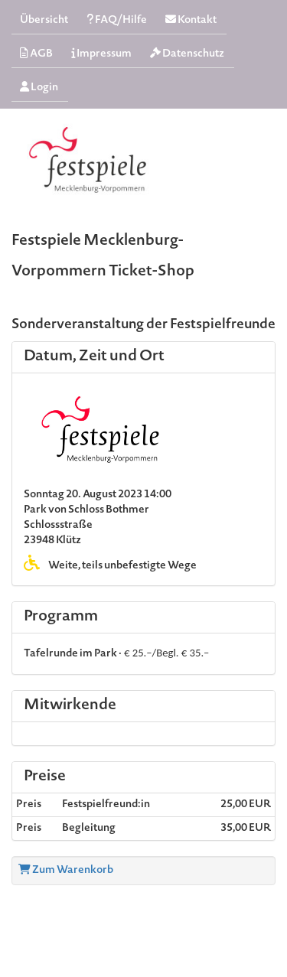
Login (39, 87)
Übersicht (44, 21)
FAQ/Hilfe (116, 20)
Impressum (101, 53)
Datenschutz (187, 53)
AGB (36, 53)
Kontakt (191, 20)
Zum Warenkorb (65, 871)
